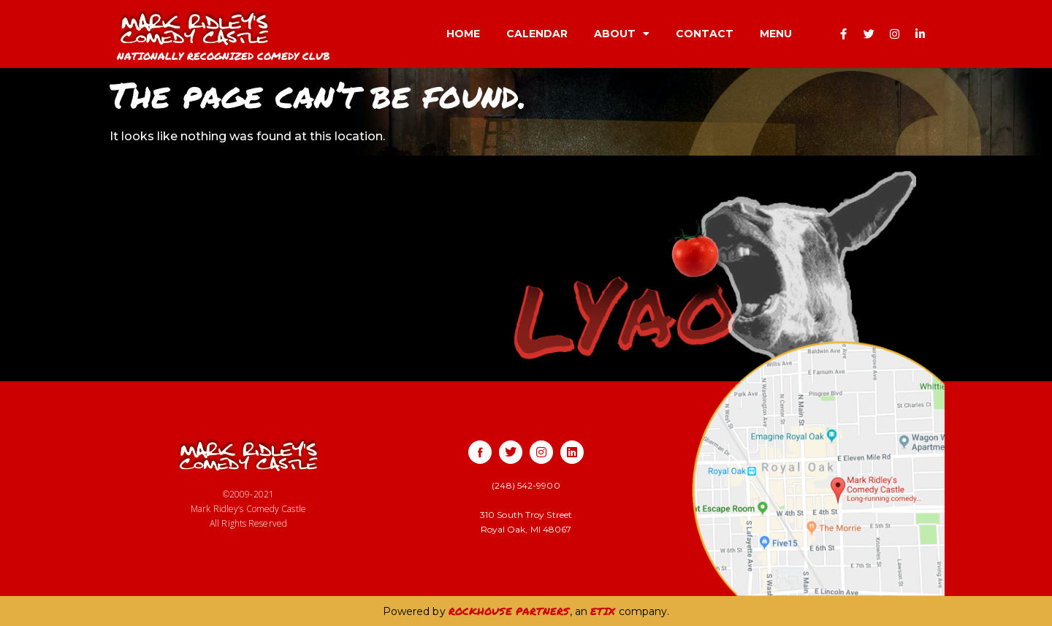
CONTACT (704, 33)
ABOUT (621, 33)
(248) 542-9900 (526, 485)
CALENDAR (537, 33)
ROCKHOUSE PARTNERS (509, 610)
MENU (776, 33)
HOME (463, 33)
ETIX (602, 610)
